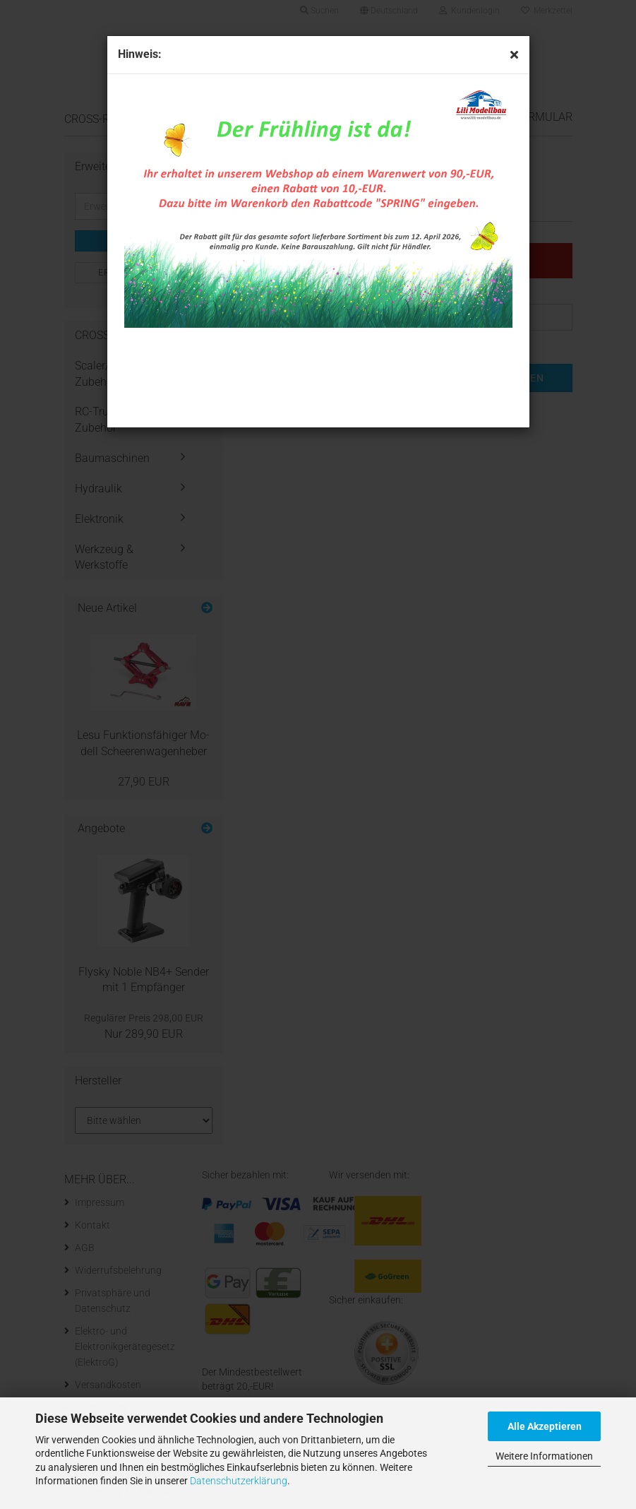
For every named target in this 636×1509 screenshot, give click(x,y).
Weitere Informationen (544, 1456)
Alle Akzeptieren (545, 1426)
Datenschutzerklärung (238, 1480)
